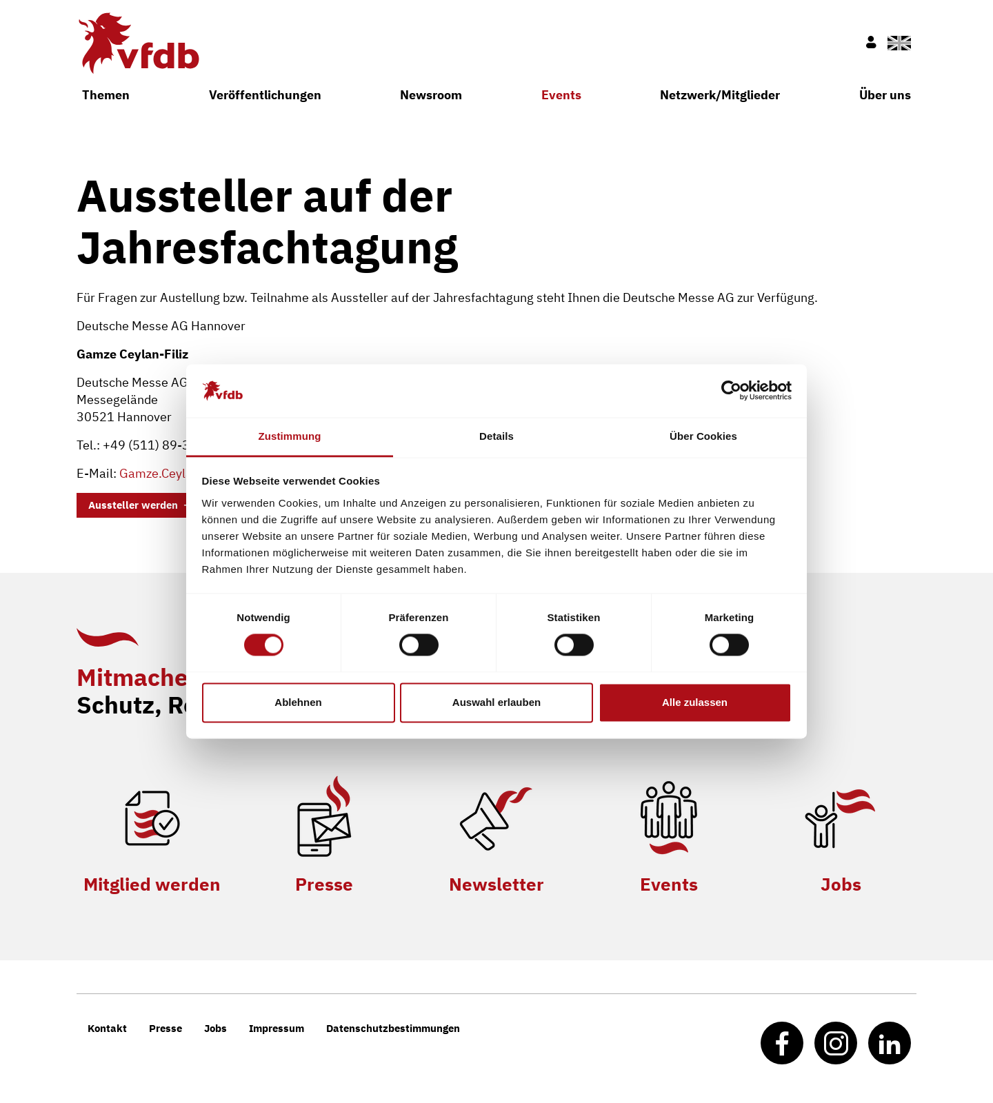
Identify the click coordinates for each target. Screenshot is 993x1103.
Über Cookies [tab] (703, 436)
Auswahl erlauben (496, 702)
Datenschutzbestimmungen (393, 1028)
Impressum (276, 1028)
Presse (324, 883)
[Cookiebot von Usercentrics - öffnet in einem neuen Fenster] (731, 391)
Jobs (841, 883)
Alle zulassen (695, 702)
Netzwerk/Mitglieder (720, 95)
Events (561, 95)
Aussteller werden (133, 505)
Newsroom (431, 95)
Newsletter (496, 883)
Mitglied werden (152, 883)
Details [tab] (496, 436)
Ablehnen (297, 702)
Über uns (885, 95)
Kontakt (107, 1028)
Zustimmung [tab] (290, 436)
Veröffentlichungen (265, 95)
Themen (106, 95)
